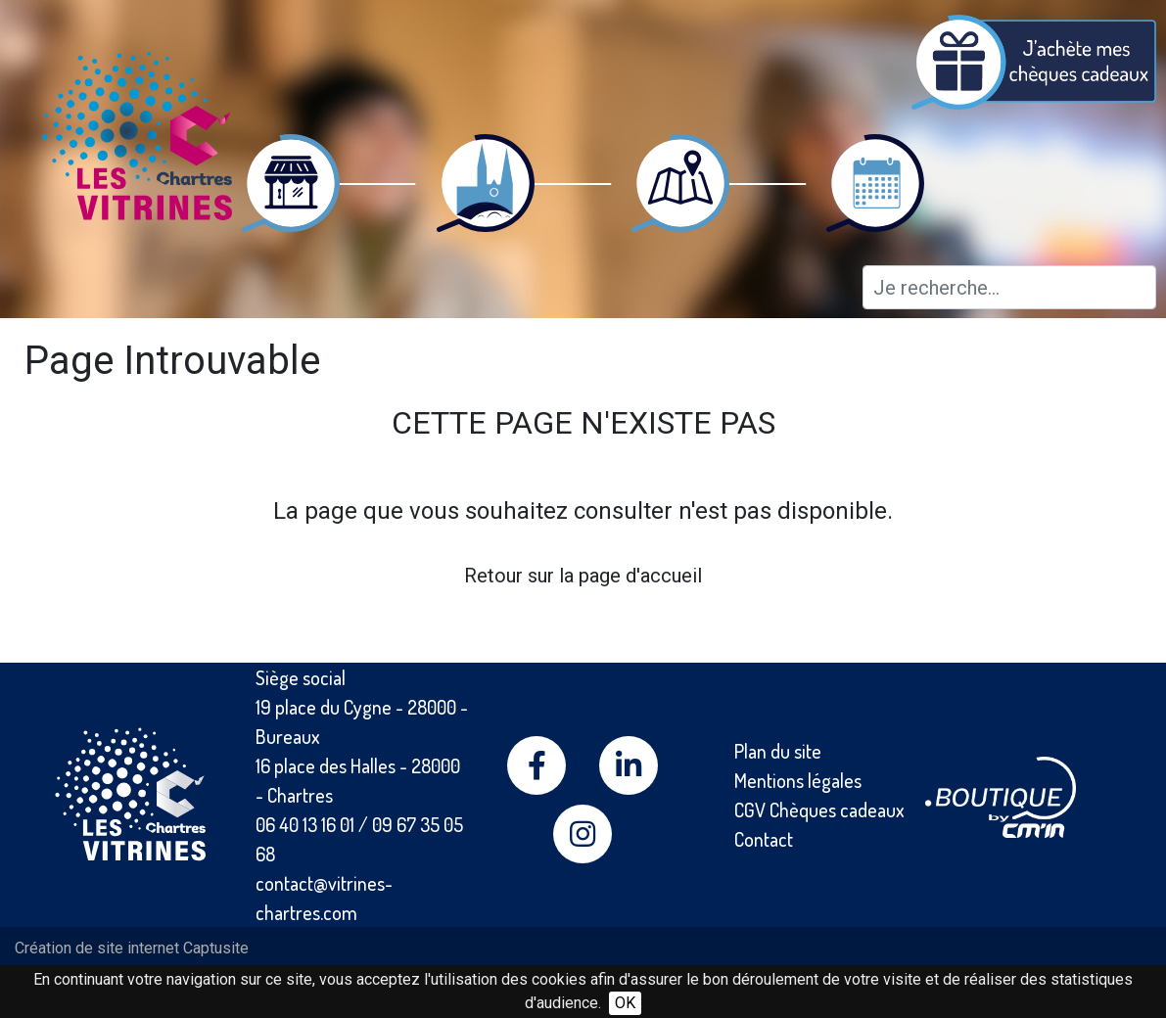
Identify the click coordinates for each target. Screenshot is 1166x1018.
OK (625, 1003)
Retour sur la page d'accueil (583, 575)
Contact (763, 839)
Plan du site (777, 751)
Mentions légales (798, 780)
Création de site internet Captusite (132, 948)
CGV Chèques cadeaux (819, 809)
